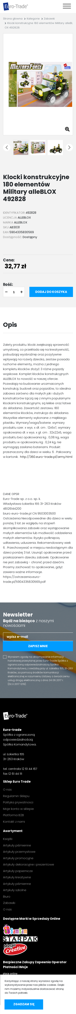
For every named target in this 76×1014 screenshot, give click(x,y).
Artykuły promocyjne (18, 858)
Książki (7, 839)
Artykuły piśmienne (17, 845)
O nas (7, 789)
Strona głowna (12, 19)
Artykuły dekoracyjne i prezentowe (28, 864)
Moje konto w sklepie (18, 809)
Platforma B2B (13, 815)
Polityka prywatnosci (18, 802)
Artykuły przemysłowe (19, 851)
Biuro (6, 896)
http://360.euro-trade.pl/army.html (46, 457)
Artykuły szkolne (14, 890)
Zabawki (49, 19)
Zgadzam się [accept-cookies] (23, 1004)
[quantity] (13, 292)
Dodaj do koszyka (51, 292)
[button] (6, 147)
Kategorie (33, 19)
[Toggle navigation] (66, 6)
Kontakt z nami (14, 821)
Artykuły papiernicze (18, 871)
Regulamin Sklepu (16, 796)
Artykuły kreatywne (17, 877)
